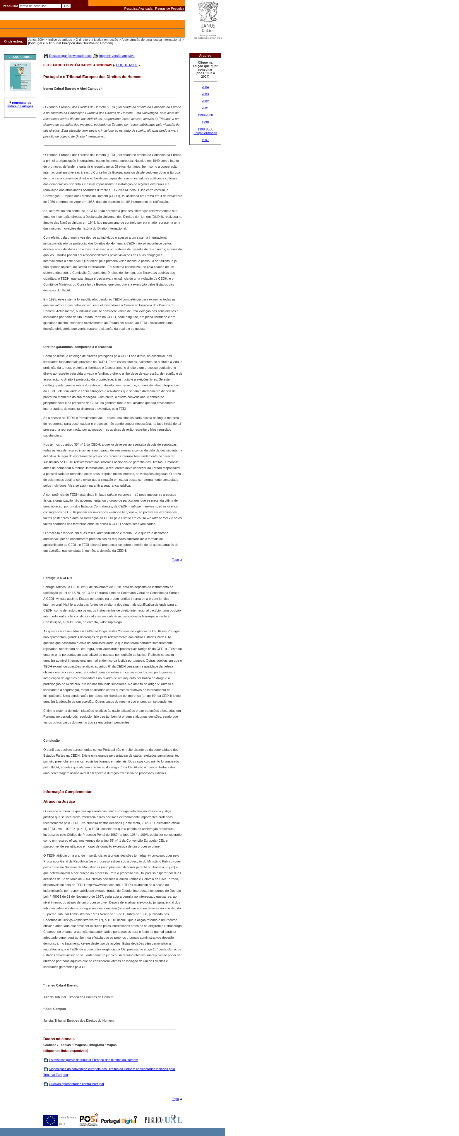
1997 (205, 140)
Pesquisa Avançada (138, 8)
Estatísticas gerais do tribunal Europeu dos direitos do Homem (93, 1060)
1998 (205, 122)
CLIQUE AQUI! (126, 65)
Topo (175, 559)
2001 (205, 108)
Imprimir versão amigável (117, 55)
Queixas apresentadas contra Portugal (76, 1084)
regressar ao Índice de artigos (20, 104)
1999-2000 (205, 115)
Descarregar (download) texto (70, 55)
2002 (205, 101)
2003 (205, 94)
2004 (205, 87)
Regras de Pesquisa (169, 8)
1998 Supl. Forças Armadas (205, 131)
